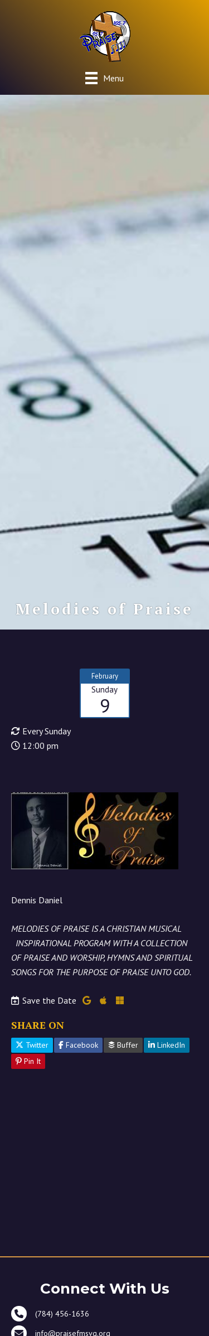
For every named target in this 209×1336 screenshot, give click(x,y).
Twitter (32, 1045)
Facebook (78, 1045)
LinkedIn (166, 1045)
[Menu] (104, 78)
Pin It (28, 1061)
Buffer (123, 1045)
